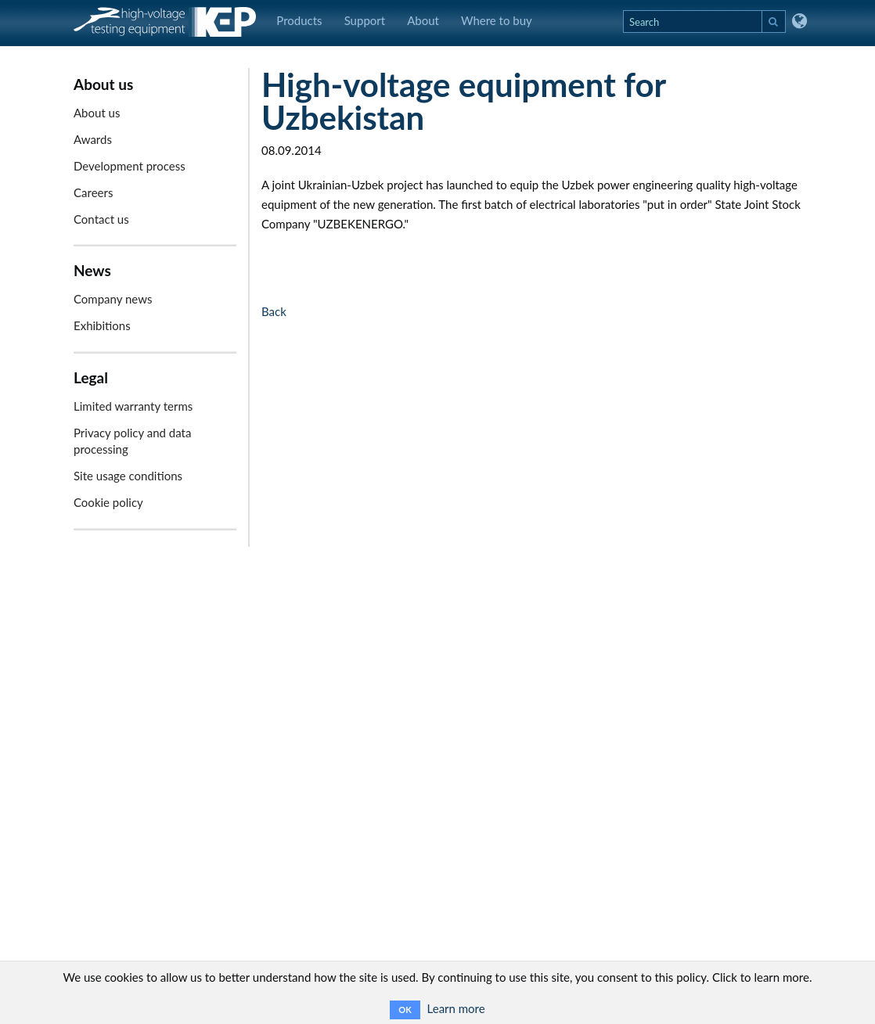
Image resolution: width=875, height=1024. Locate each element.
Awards (93, 139)
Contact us (101, 219)
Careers (93, 192)
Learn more (456, 1008)
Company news (113, 299)
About (423, 20)
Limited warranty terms (133, 406)
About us (97, 113)
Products (299, 20)
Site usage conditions (128, 476)
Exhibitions (102, 325)
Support (365, 20)
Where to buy (496, 20)
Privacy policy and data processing (132, 441)
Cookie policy (108, 502)
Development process (129, 166)
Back (273, 311)
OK (404, 1009)
